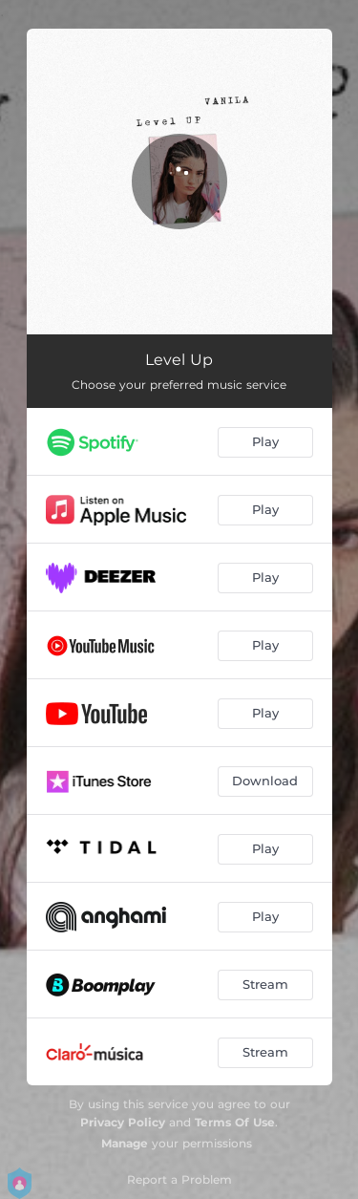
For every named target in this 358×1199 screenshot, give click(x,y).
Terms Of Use (235, 1122)
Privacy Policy (122, 1122)
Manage (124, 1143)
